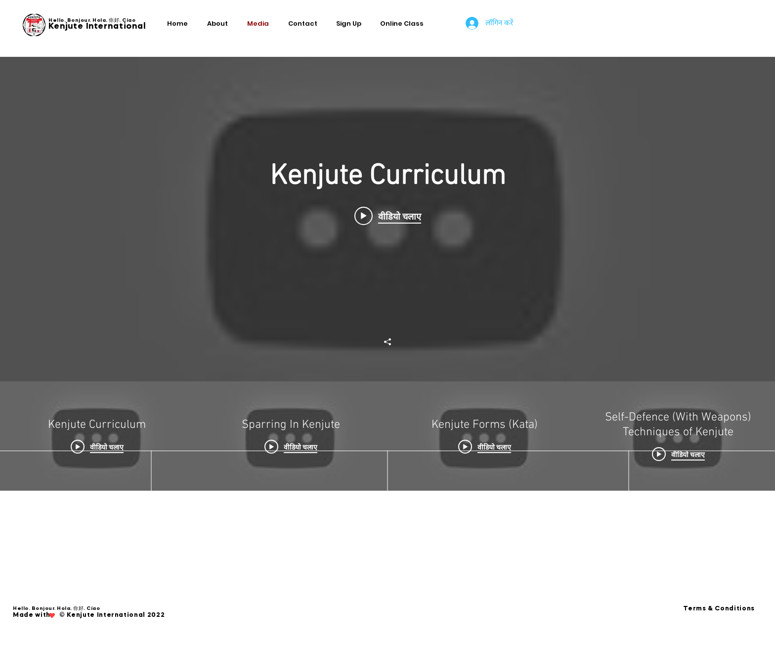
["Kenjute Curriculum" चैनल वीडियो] (387, 436)
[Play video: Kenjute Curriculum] (387, 216)
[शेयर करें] (387, 342)
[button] (351, 23)
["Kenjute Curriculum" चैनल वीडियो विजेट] (387, 274)
